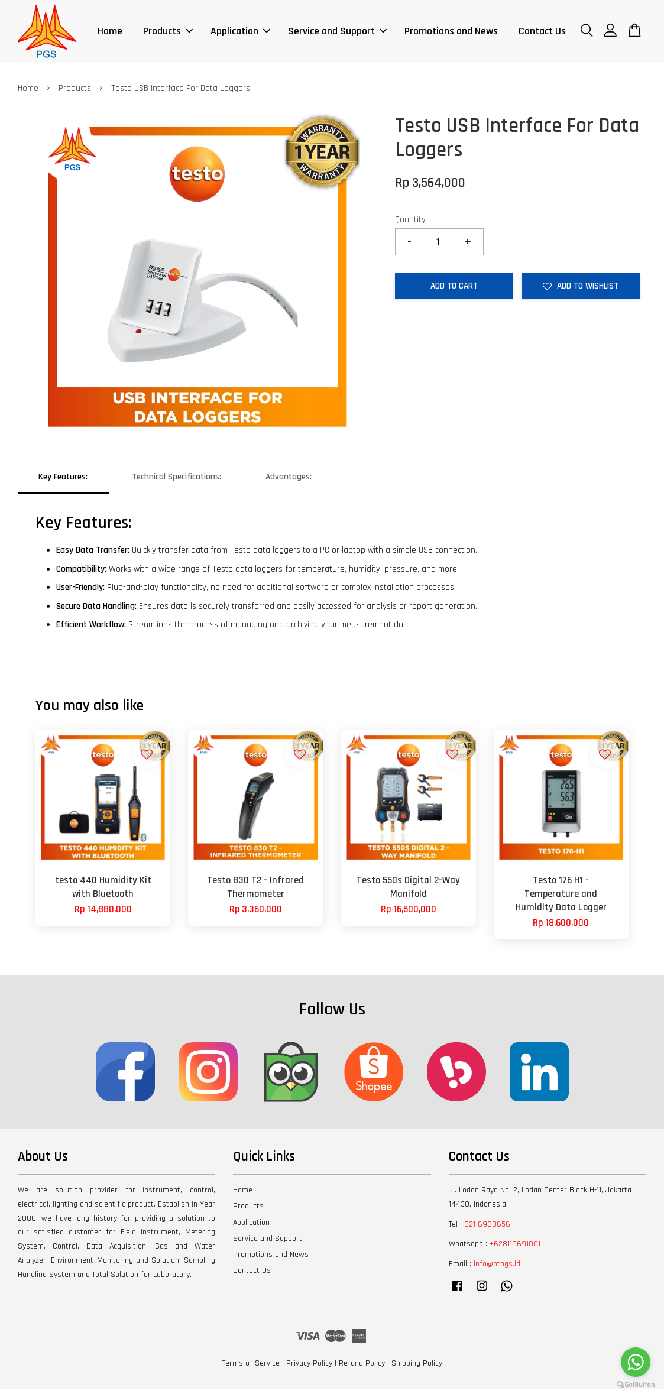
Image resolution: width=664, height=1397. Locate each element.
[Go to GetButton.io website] (636, 1385)
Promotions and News (451, 35)
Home (110, 35)
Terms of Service (251, 1371)
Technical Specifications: (176, 485)
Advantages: (288, 485)
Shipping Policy (416, 1371)
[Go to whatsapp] (635, 1362)
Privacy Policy (309, 1371)
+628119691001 (515, 1252)
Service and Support (337, 35)
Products (168, 35)
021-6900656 (487, 1232)
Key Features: (63, 485)
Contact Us (542, 35)
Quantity (410, 228)
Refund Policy (362, 1371)
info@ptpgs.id (497, 1272)
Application (240, 35)
